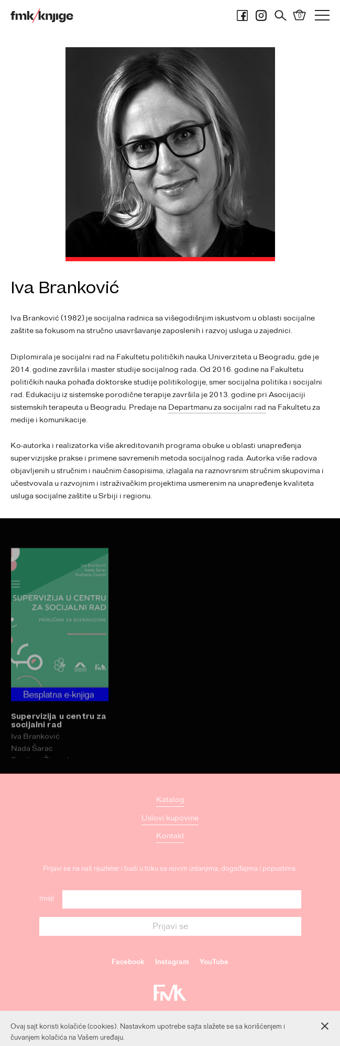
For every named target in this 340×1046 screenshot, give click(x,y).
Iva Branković (35, 748)
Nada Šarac (32, 760)
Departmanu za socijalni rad (217, 407)
